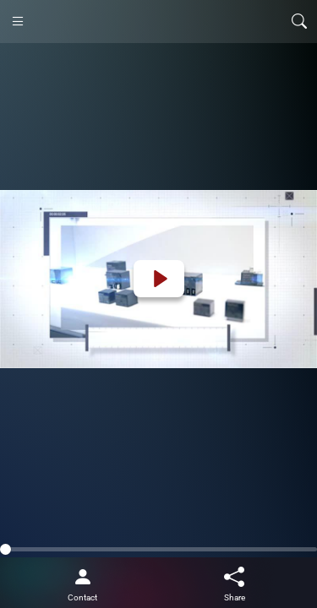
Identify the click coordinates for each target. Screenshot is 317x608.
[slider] (158, 549)
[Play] (159, 278)
